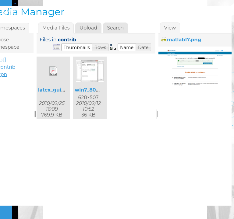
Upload (88, 28)
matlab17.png (184, 40)
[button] (76, 47)
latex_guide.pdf (58, 90)
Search (115, 28)
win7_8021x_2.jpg (97, 90)
